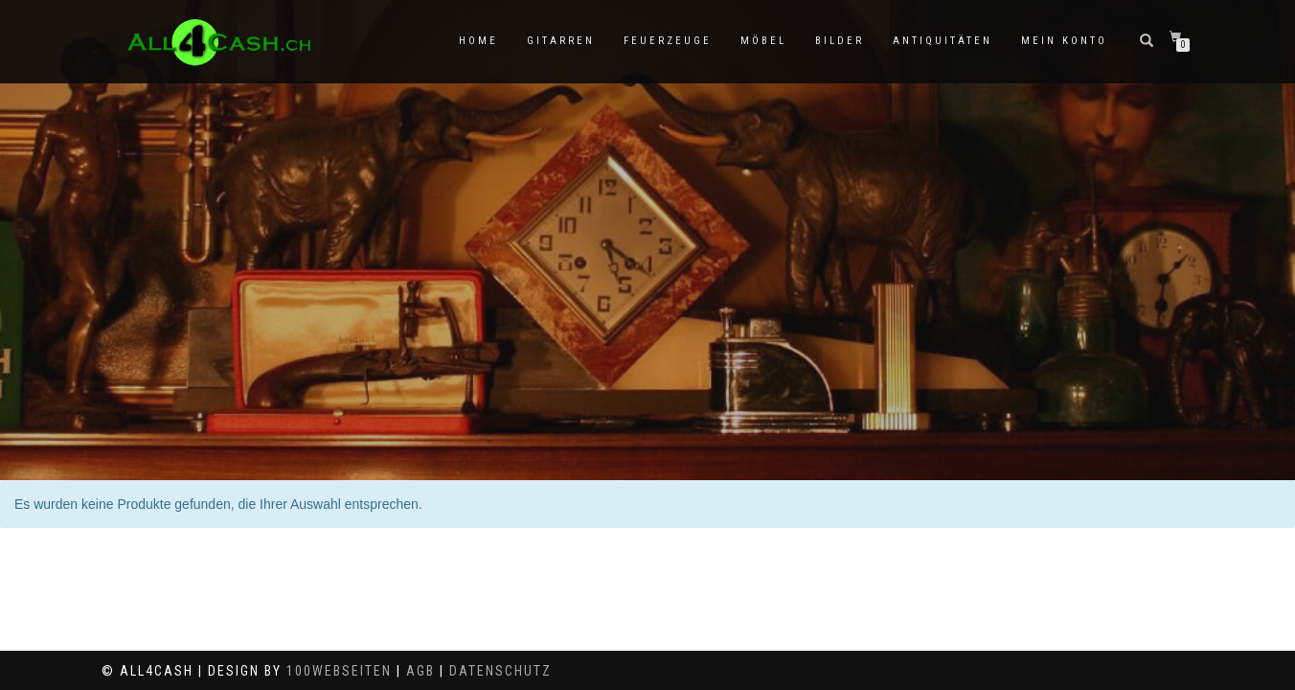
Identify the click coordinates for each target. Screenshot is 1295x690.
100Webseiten (339, 670)
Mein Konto (1064, 40)
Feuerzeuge (668, 40)
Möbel (763, 40)
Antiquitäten (942, 40)
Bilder (839, 40)
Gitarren (561, 40)
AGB (420, 670)
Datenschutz (500, 670)
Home (478, 40)
